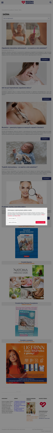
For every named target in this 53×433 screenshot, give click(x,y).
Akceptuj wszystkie (40, 222)
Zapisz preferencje (12, 222)
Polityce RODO (17, 215)
